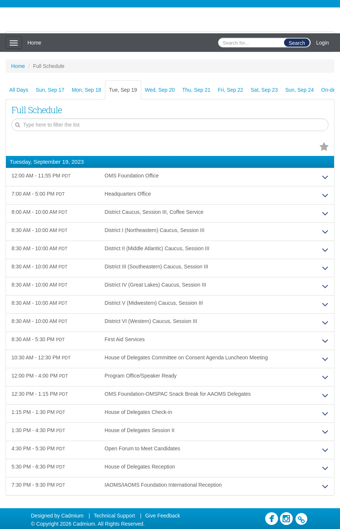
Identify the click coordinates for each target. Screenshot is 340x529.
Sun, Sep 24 (299, 90)
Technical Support (114, 516)
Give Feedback (162, 516)
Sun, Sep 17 (50, 90)
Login (322, 43)
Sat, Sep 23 (264, 90)
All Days (18, 90)
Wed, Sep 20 (160, 90)
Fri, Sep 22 (230, 90)
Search (296, 43)
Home (34, 43)
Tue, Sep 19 (123, 90)
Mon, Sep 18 (86, 90)
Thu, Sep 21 (196, 90)
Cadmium (72, 516)
